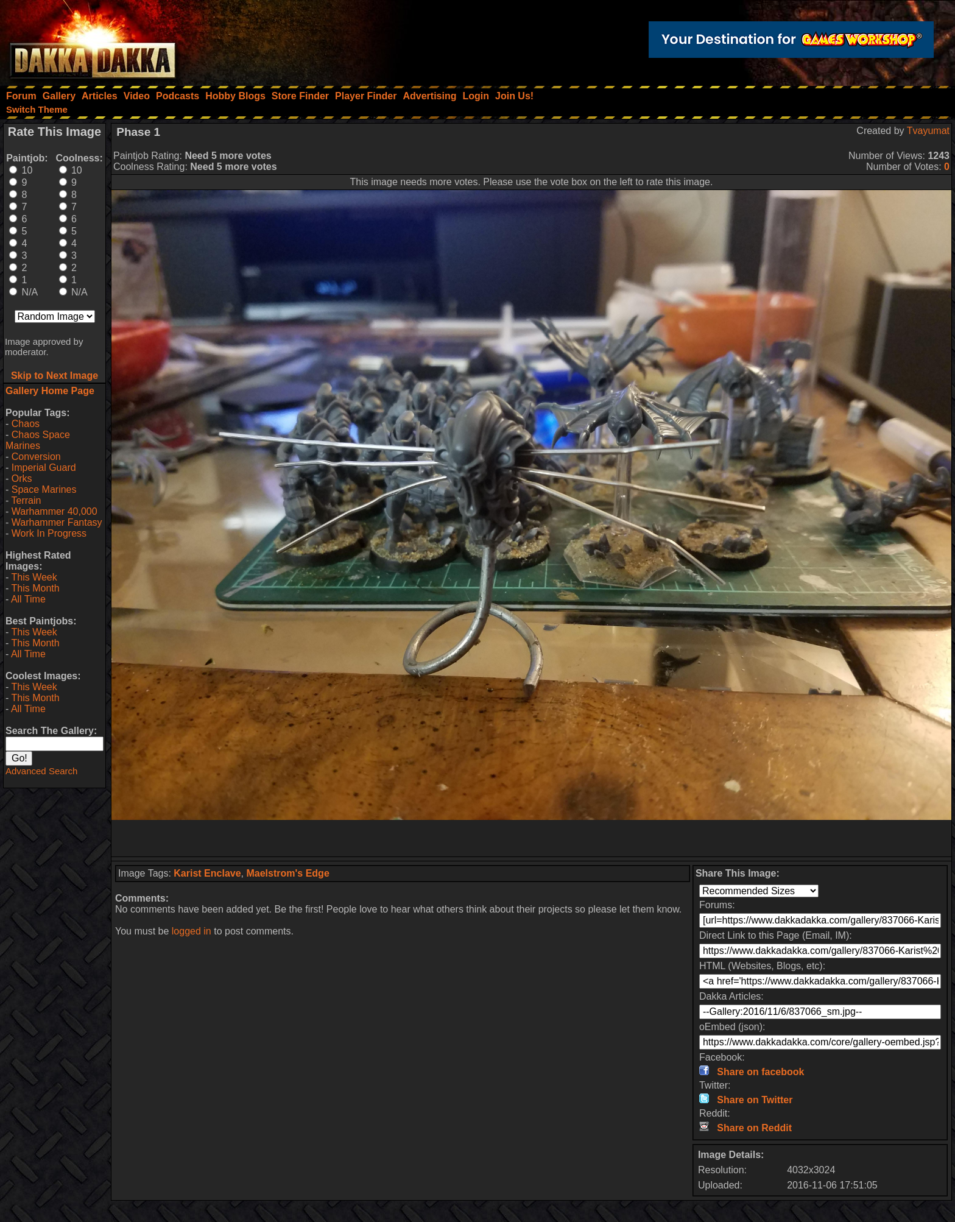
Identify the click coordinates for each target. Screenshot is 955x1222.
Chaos (26, 424)
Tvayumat (928, 130)
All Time (28, 599)
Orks (22, 478)
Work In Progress (49, 533)
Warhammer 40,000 (54, 511)
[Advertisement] (531, 838)
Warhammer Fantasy (57, 522)
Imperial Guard (44, 467)
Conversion (36, 456)
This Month (35, 588)
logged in (191, 931)
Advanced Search (41, 771)
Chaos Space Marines (37, 440)
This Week (34, 577)
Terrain (26, 500)
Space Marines (44, 489)
